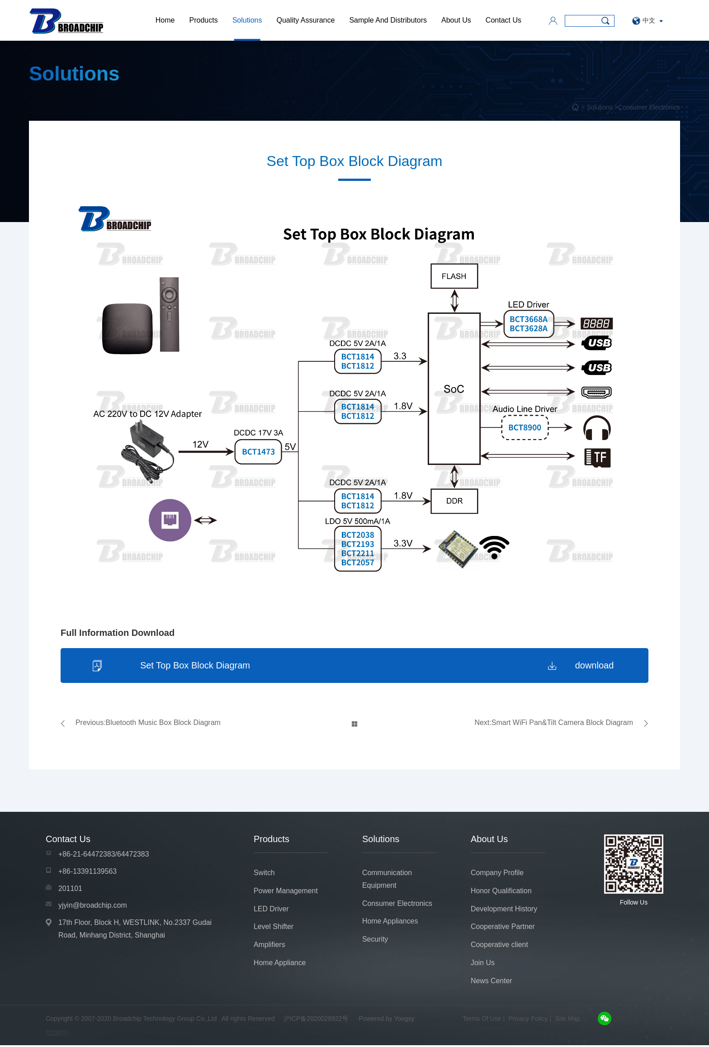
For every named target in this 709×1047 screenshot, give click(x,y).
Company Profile (497, 873)
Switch (264, 873)
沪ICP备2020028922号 (316, 1020)
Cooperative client (500, 946)
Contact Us (503, 20)
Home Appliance (280, 964)
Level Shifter (274, 928)
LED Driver (271, 910)
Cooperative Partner (503, 928)
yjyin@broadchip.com (93, 906)
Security (375, 940)
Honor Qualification (501, 891)
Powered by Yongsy (387, 1020)
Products (203, 20)
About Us (456, 20)
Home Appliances (390, 922)
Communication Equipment (387, 880)
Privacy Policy (528, 1020)
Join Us (483, 964)
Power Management (286, 891)
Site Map (567, 1020)
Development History (504, 910)
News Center (491, 982)
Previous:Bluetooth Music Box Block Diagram (148, 723)
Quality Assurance (305, 20)
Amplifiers (269, 946)
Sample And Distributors (388, 20)
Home (165, 20)
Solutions (247, 20)
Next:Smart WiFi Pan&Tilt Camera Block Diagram (553, 723)
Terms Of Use (482, 1020)
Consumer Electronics (649, 107)
